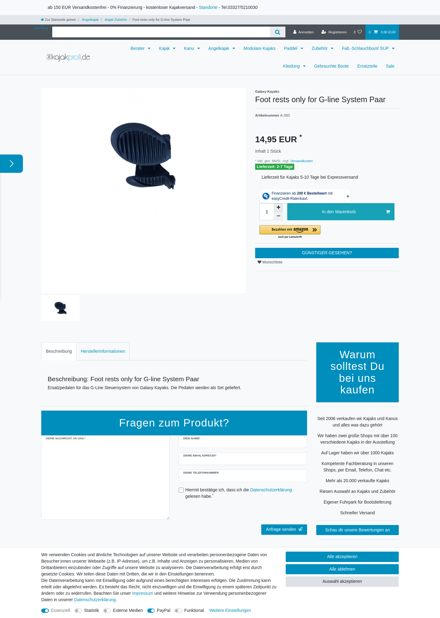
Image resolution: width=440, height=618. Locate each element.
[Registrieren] (334, 32)
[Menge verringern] (278, 216)
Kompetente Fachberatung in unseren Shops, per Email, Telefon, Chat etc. (357, 466)
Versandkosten (301, 161)
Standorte (208, 7)
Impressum (142, 593)
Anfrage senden (284, 529)
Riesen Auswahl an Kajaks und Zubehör (357, 491)
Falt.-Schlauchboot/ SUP (366, 48)
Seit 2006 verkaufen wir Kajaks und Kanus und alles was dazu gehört (357, 421)
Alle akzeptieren (342, 556)
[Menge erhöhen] (278, 207)
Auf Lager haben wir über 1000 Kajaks (357, 452)
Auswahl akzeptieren (342, 581)
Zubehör (320, 48)
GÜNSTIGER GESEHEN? (327, 252)
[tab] (59, 351)
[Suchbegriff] (161, 32)
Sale (390, 66)
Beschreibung (59, 351)
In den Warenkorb (356, 212)
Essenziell (60, 610)
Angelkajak (90, 19)
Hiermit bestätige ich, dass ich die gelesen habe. (238, 493)
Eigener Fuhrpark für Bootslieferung (357, 502)
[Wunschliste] (357, 32)
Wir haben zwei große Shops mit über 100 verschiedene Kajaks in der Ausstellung (357, 439)
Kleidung (292, 66)
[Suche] (277, 32)
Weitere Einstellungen (230, 610)
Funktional (194, 610)
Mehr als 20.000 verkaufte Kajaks (357, 480)
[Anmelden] (303, 32)
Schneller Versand (357, 512)
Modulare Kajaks (259, 48)
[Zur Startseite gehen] (58, 19)
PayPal (163, 610)
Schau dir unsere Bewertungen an (357, 529)
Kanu (189, 48)
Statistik (91, 610)
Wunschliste (270, 262)
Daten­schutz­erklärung (95, 599)
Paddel (291, 48)
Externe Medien (128, 610)
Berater (138, 48)
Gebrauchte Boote (331, 66)
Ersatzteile (367, 66)
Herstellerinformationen (103, 351)
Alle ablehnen (342, 569)
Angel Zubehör (115, 19)
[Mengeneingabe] (266, 211)
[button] (326, 232)
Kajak (165, 48)
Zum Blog (40, 28)
